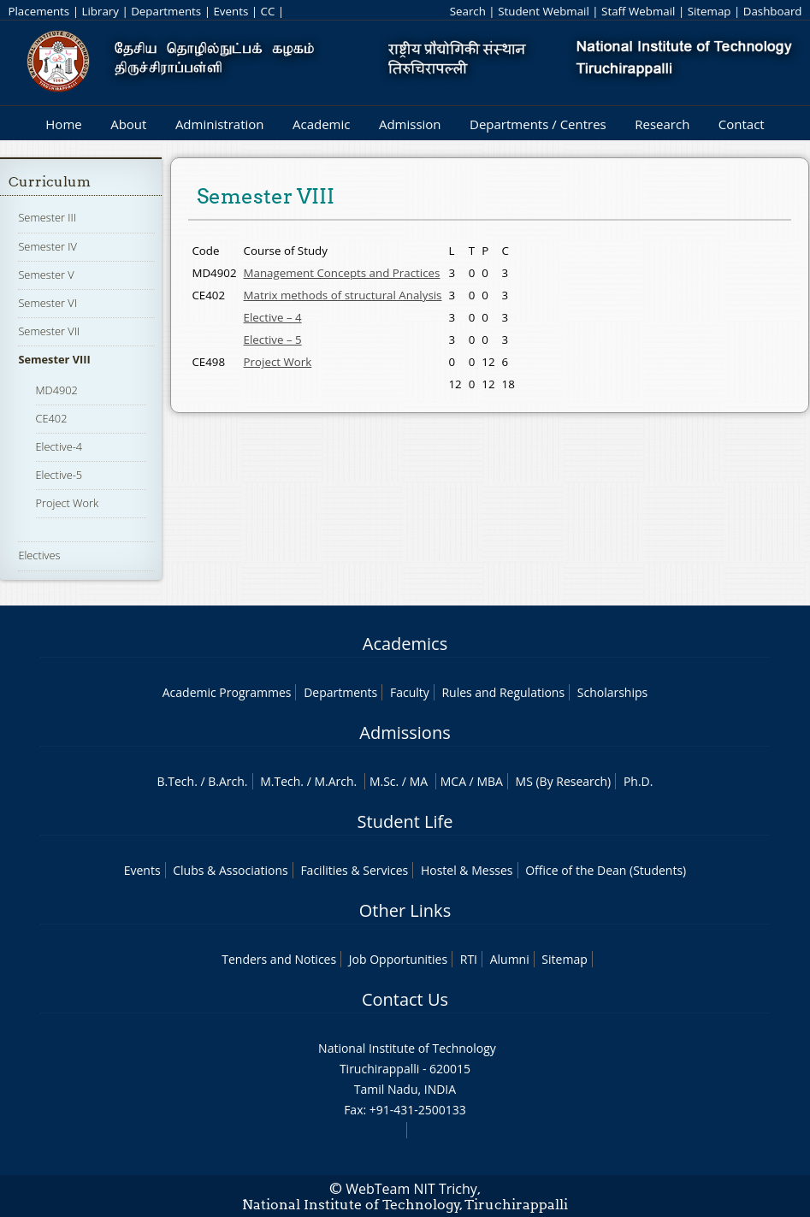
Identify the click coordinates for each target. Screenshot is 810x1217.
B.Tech (176, 781)
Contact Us (405, 999)
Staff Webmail (638, 11)
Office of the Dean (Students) (605, 870)
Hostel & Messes (467, 870)
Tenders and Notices (279, 959)
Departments (166, 11)
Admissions (404, 732)
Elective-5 (59, 474)
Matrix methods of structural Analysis (343, 295)
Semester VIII (54, 359)
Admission (410, 124)
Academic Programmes (227, 692)
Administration (219, 124)
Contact (741, 124)
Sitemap (709, 11)
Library (99, 11)
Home (63, 124)
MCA (453, 781)
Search (468, 11)
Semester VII (49, 331)
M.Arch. (335, 781)
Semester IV (47, 246)
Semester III (47, 217)
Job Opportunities (398, 959)
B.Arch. (227, 781)
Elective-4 (59, 446)
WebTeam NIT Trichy (411, 1188)
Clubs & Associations (230, 870)
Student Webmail (543, 11)
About (128, 124)
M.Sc (383, 781)
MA (419, 781)
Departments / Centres (538, 124)
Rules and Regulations (503, 692)
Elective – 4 (273, 317)
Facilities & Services (354, 870)
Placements (38, 11)
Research (662, 124)
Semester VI (47, 302)
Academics (405, 643)
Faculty (409, 692)
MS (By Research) (564, 781)
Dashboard (772, 11)
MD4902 (57, 390)
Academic (321, 124)
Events (230, 11)
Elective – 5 (273, 339)
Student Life (405, 821)
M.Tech (280, 781)
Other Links (405, 910)
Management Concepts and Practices (342, 273)
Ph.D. (638, 781)
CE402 (52, 418)
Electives (39, 555)
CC (268, 11)
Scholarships (612, 692)
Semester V (46, 274)
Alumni (509, 959)
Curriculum (50, 182)
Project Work (67, 503)
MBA (489, 781)
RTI (468, 959)
